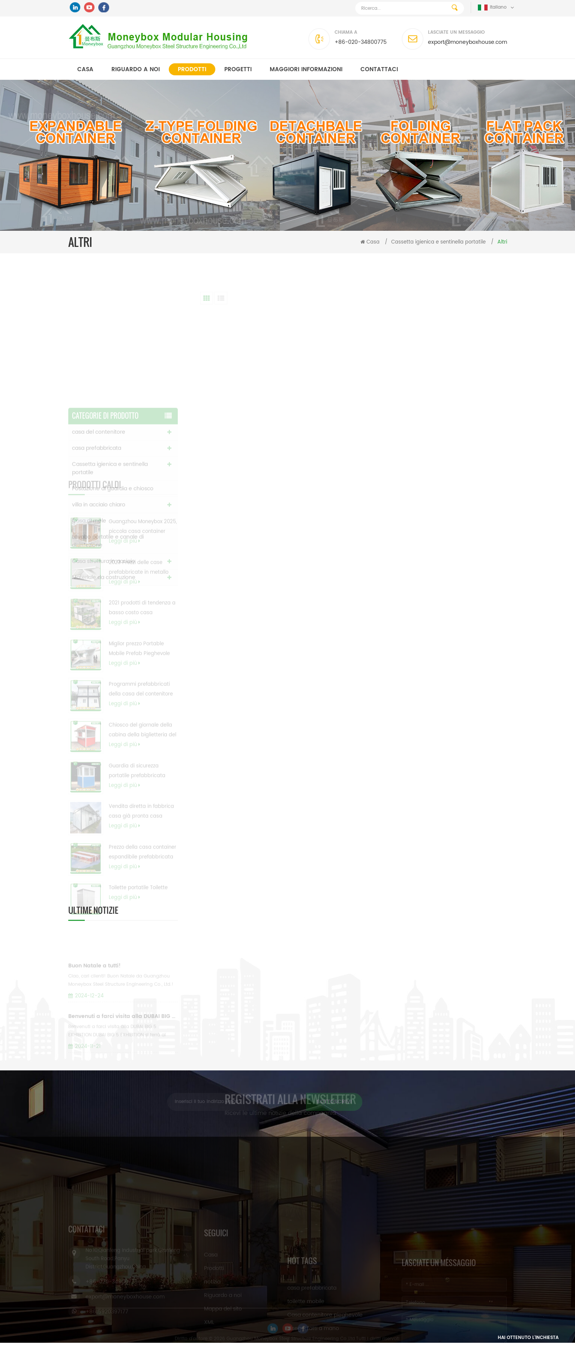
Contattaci (379, 69)
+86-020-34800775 (361, 42)
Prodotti (192, 69)
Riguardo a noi (135, 69)
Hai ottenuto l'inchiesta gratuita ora (527, 1339)
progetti (238, 69)
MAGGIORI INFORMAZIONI (306, 69)
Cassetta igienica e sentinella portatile (438, 242)
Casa (85, 69)
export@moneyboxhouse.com (467, 42)
